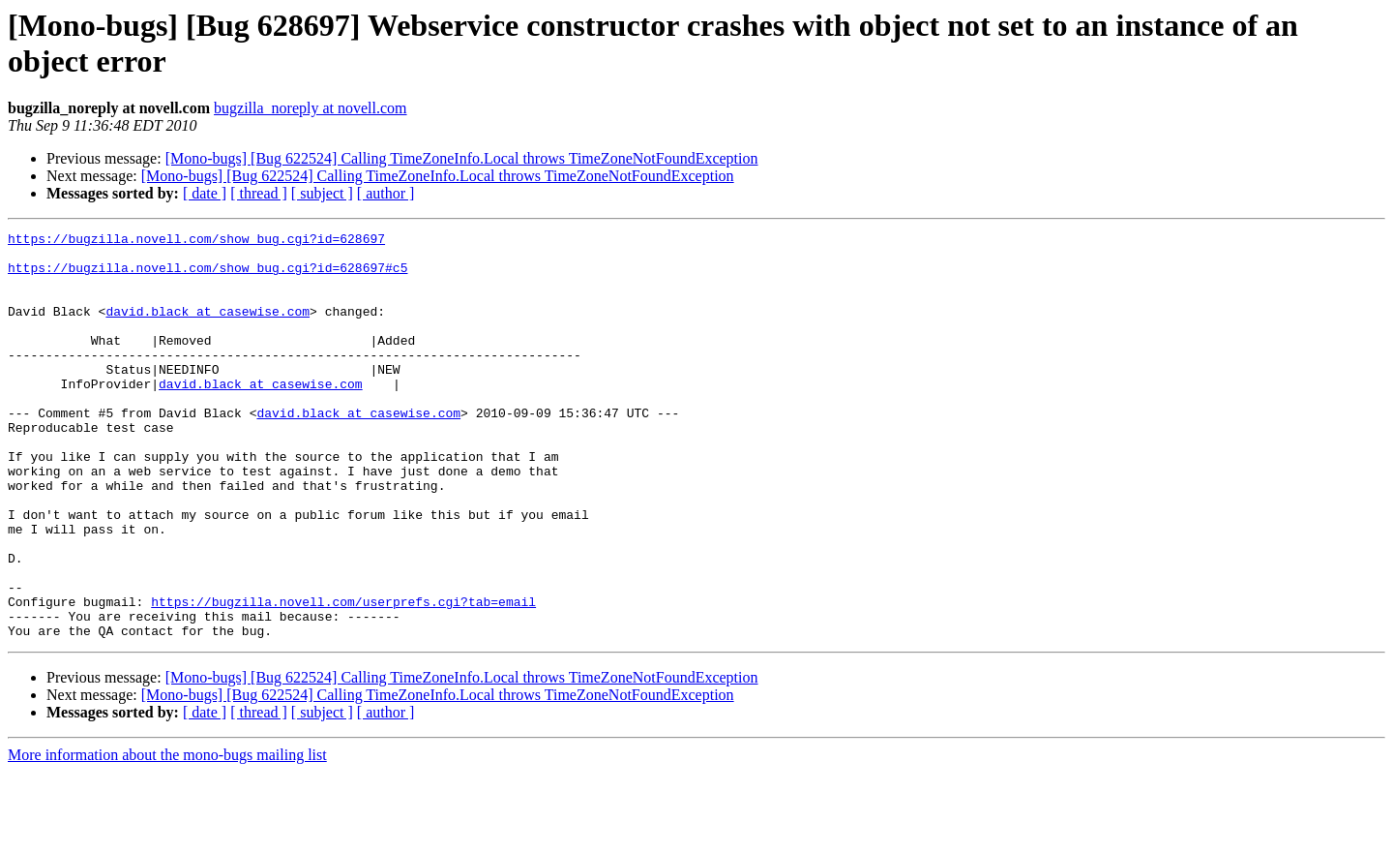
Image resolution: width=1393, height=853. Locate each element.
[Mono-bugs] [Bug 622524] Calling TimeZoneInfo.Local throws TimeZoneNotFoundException (461, 158)
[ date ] (204, 193)
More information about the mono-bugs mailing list (167, 836)
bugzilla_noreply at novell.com (310, 108)
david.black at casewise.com (207, 328)
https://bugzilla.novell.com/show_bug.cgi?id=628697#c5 (207, 276)
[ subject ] (322, 193)
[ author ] (386, 193)
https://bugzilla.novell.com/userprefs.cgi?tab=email (343, 676)
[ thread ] (258, 193)
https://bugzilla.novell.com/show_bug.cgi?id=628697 (196, 241)
